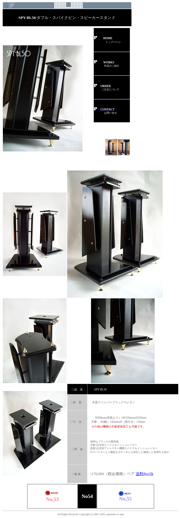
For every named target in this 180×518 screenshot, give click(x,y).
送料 (139, 474)
